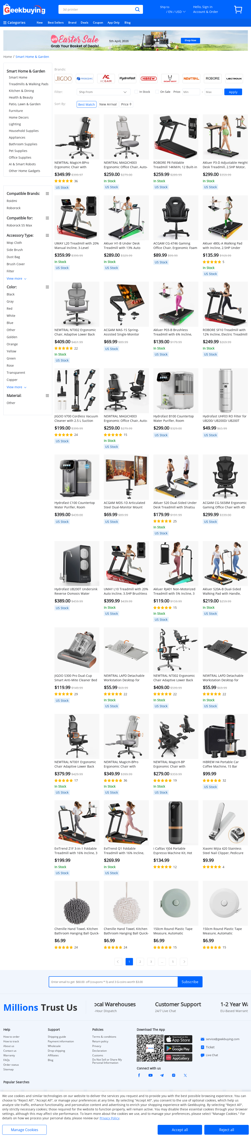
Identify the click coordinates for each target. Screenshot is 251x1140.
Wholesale (54, 1046)
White (11, 315)
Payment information (61, 1041)
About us (8, 1046)
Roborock (14, 208)
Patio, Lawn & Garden (25, 104)
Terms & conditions (104, 1036)
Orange (13, 344)
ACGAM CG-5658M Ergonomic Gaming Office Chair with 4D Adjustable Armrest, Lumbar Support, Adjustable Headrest (225, 505)
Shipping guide (57, 1036)
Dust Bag (14, 257)
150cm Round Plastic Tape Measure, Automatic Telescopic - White (222, 931)
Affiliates (53, 1055)
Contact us (9, 1050)
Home (7, 57)
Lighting (15, 124)
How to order (11, 1036)
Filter (11, 271)
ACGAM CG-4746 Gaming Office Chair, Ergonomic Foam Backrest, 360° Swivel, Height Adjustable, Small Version (175, 245)
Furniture (16, 111)
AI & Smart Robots (22, 164)
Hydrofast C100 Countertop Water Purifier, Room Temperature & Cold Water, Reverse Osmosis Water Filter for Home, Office (76, 505)
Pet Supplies (18, 151)
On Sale (162, 92)
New (40, 22)
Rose (11, 365)
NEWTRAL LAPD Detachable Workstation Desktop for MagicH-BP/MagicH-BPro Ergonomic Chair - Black (223, 677)
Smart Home (18, 77)
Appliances (17, 137)
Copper (12, 380)
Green (12, 358)
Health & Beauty (21, 97)
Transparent (16, 372)
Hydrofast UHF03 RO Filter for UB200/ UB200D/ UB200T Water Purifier (225, 418)
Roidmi (12, 201)
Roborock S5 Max (20, 225)
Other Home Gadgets (24, 171)
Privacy (96, 1046)
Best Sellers (56, 22)
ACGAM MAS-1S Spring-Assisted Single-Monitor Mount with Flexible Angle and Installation (123, 332)
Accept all (180, 1129)
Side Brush (15, 250)
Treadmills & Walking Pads (28, 84)
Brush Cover (16, 264)
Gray (10, 301)
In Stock (142, 92)
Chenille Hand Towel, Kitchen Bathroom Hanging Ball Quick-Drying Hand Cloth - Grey (76, 931)
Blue (10, 323)
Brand (72, 22)
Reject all (226, 1129)
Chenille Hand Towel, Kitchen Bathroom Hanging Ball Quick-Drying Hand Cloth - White (126, 931)
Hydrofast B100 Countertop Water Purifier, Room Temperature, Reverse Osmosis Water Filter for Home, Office (173, 418)
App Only (114, 22)
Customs (97, 1055)
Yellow (12, 351)
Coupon (98, 22)
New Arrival (108, 104)
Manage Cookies (24, 1129)
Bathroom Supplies (23, 144)
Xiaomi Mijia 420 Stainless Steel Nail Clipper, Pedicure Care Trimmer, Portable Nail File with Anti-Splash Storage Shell (224, 850)
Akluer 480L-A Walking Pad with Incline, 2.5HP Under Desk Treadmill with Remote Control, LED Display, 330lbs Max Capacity (224, 245)
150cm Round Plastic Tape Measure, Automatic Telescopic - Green (173, 931)
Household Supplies (24, 131)
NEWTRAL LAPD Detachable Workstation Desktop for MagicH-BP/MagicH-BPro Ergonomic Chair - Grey (124, 677)
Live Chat (209, 1055)
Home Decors (19, 117)
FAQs (6, 1060)
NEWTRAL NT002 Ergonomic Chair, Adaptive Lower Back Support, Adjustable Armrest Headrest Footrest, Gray (75, 332)
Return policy (100, 1041)
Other (11, 330)
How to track (11, 1041)
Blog (127, 22)
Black (11, 294)
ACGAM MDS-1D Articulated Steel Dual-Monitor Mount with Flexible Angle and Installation (124, 505)
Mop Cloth (15, 243)
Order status (11, 1064)
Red (10, 308)
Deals (84, 22)
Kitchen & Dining (21, 91)
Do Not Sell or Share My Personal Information (107, 1061)
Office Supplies (20, 157)
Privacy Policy (109, 1118)
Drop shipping (56, 1050)
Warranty (9, 1055)
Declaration (99, 1050)
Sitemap (8, 1069)
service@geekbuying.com (219, 1039)
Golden (12, 337)
